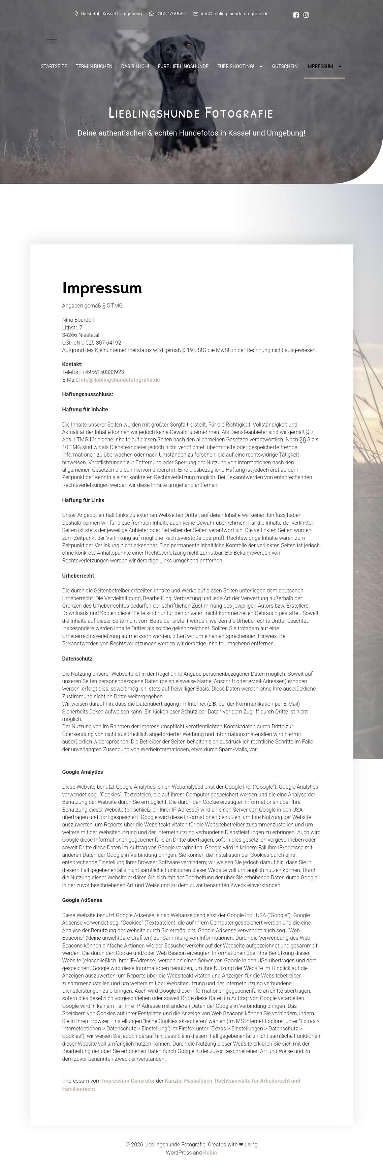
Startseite (54, 65)
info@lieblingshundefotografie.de (119, 380)
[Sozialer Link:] (294, 15)
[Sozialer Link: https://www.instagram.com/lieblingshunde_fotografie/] (304, 15)
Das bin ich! (135, 65)
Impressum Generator (128, 1081)
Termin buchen (94, 65)
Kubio (210, 1152)
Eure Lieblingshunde (183, 65)
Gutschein (285, 65)
